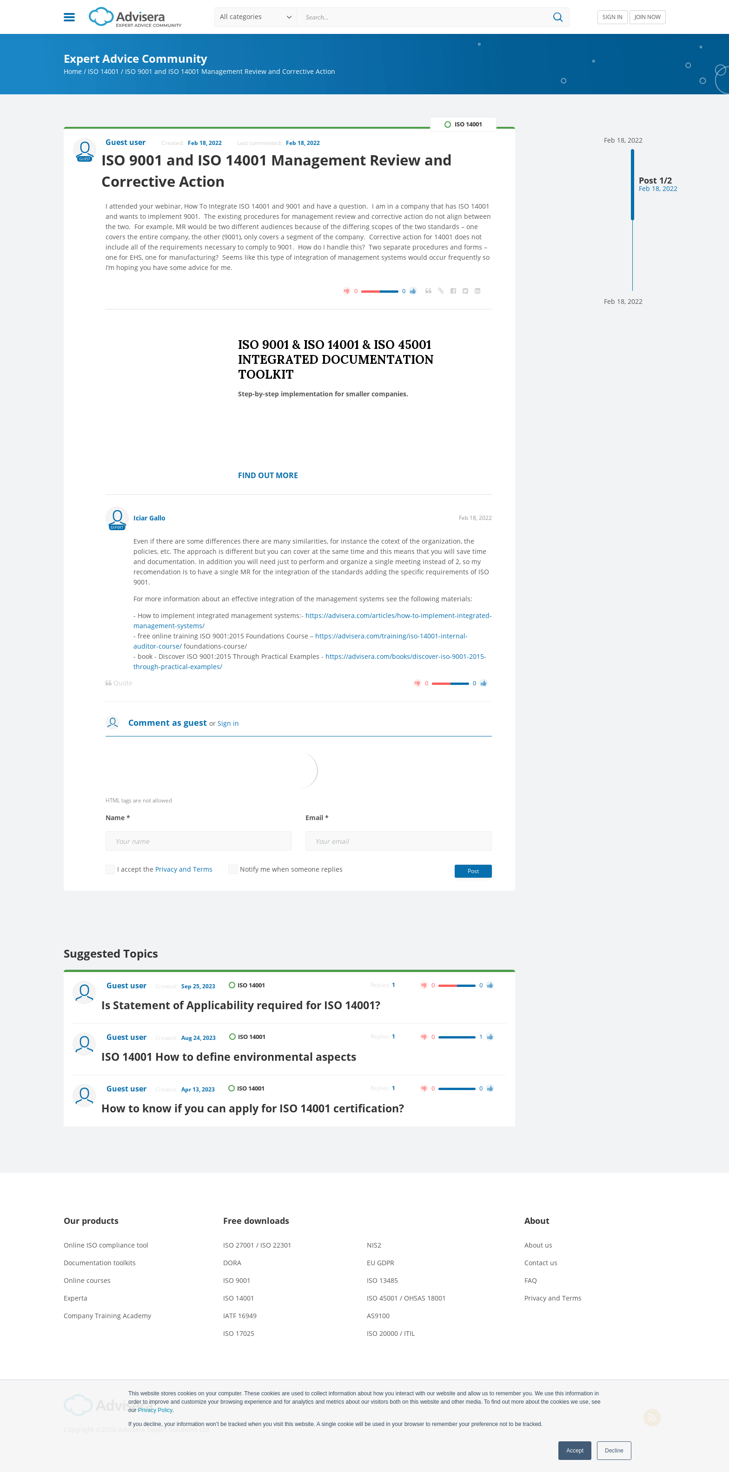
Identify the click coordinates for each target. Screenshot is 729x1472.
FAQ (530, 1273)
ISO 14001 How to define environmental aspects (240, 1052)
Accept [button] (574, 1450)
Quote (119, 685)
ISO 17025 (238, 1326)
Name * (118, 819)
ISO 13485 (382, 1273)
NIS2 (374, 1238)
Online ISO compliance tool (106, 1238)
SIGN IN (613, 17)
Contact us (540, 1256)
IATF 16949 (240, 1309)
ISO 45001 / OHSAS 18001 (406, 1291)
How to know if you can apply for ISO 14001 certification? (265, 1101)
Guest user (128, 988)
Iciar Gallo (149, 519)
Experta (75, 1291)
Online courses (87, 1273)
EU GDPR (380, 1256)
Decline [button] (614, 1450)
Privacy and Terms (183, 871)
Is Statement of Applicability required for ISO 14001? (252, 1004)
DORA (232, 1256)
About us (538, 1238)
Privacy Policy (155, 1410)
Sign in (228, 725)
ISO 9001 (237, 1273)
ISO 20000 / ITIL (391, 1326)
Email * (317, 819)
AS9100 (378, 1309)
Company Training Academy (107, 1309)
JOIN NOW (648, 17)
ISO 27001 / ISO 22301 (257, 1238)
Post (473, 873)
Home (73, 71)
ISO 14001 (103, 71)
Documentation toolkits (100, 1256)
